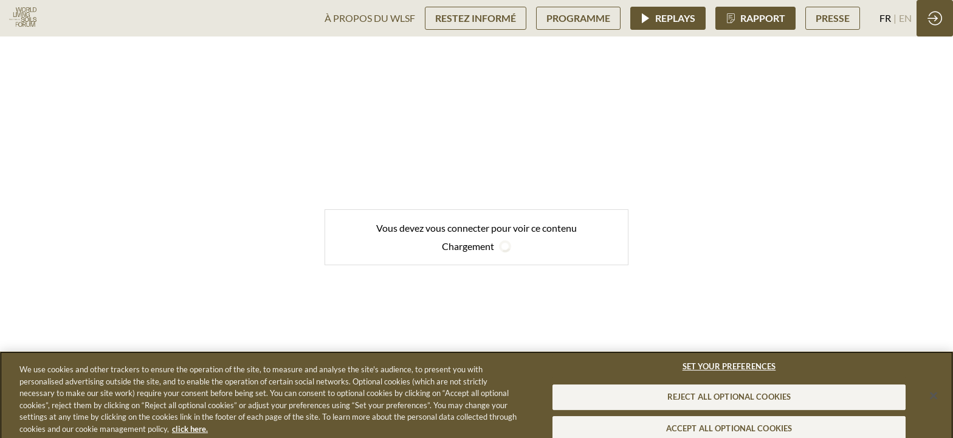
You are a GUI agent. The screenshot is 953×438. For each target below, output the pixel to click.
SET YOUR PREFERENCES (729, 370)
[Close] (933, 400)
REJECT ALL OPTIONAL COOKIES (729, 401)
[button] (475, 18)
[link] (370, 18)
